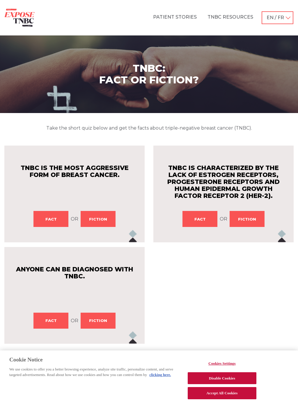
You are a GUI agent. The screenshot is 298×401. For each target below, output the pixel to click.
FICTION (98, 219)
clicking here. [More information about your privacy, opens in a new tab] (160, 378)
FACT (51, 219)
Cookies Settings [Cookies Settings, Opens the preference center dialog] (221, 366)
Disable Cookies (222, 381)
